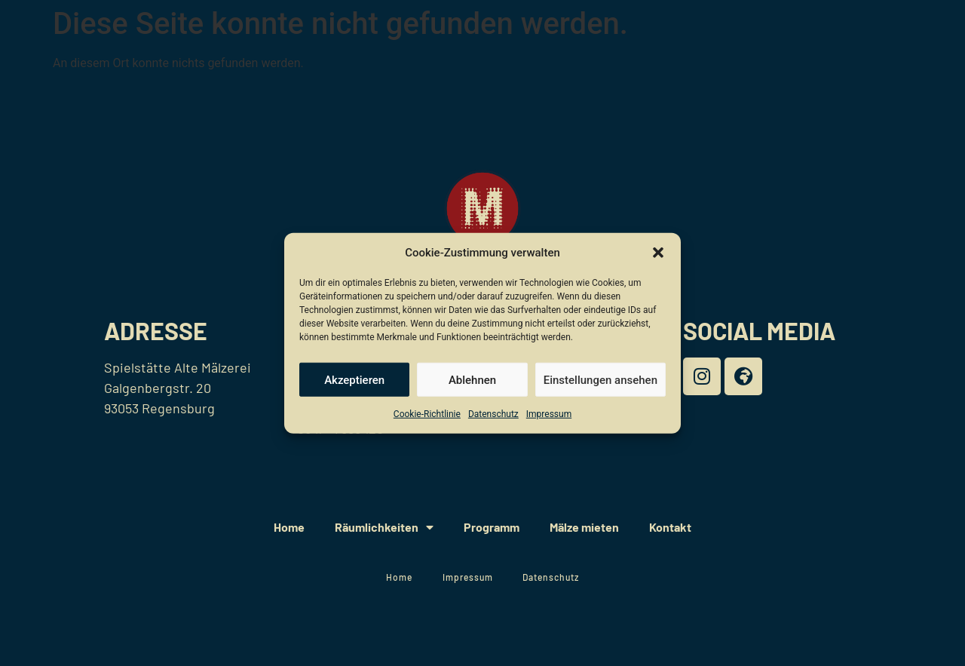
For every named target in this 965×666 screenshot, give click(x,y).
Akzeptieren (354, 379)
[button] (658, 252)
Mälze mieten (584, 527)
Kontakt (670, 527)
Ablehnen (472, 379)
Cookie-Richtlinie (427, 414)
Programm (491, 527)
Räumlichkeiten (384, 527)
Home (289, 527)
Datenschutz (493, 414)
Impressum (548, 414)
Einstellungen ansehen (600, 379)
